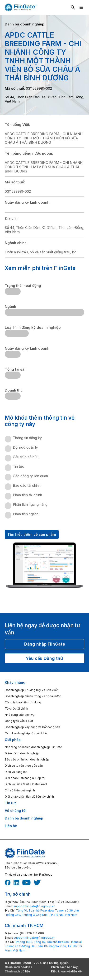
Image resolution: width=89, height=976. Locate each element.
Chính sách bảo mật (64, 967)
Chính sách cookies (18, 967)
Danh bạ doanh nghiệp (24, 818)
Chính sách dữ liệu (17, 971)
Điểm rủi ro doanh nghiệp (22, 753)
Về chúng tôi (15, 811)
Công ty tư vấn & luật (19, 721)
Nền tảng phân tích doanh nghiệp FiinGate (33, 747)
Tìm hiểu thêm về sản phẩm (31, 534)
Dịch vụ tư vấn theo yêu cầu (24, 765)
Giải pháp (13, 740)
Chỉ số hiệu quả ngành (20, 790)
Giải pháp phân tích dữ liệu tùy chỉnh (29, 796)
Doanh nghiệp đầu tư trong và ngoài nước (33, 696)
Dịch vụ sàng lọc (16, 772)
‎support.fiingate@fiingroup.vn (34, 906)
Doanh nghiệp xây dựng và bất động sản (32, 727)
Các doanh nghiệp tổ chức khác (26, 733)
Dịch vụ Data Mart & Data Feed (26, 784)
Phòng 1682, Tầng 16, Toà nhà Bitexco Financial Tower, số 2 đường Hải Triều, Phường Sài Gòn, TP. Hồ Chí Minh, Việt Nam (43, 946)
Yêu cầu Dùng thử (44, 658)
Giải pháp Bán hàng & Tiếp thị (25, 778)
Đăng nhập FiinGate (44, 644)
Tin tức (11, 803)
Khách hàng (15, 682)
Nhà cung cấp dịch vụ (19, 714)
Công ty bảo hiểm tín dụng (23, 702)
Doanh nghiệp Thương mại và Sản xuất (31, 690)
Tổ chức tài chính (16, 708)
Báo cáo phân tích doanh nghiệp (27, 759)
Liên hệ (11, 826)
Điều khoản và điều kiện (67, 971)
